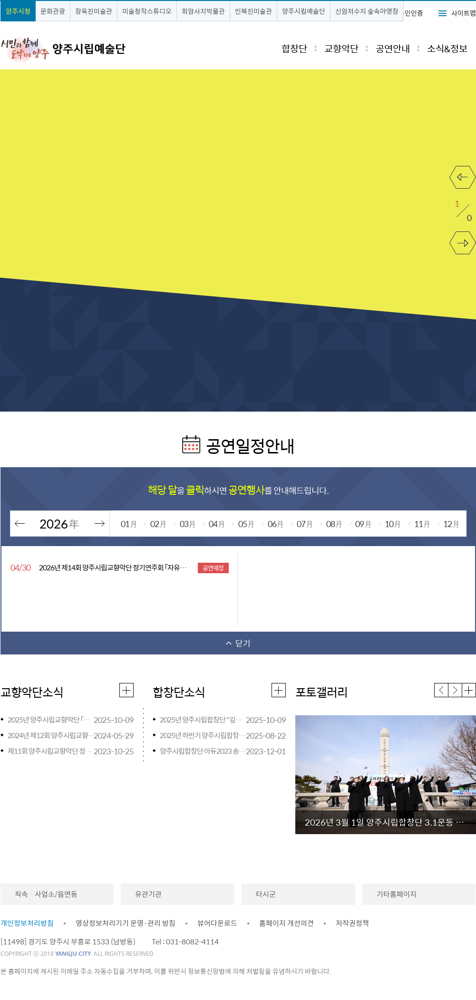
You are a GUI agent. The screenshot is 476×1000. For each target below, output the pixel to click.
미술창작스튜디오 (147, 11)
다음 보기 (462, 237)
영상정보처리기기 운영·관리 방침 (125, 923)
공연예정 (213, 567)
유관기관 (148, 894)
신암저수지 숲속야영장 (366, 11)
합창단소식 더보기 (279, 689)
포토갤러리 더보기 (469, 689)
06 (276, 523)
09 (363, 523)
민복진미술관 (253, 11)
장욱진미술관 (93, 11)
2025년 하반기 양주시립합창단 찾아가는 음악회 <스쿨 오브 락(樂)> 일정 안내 (204, 735)
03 (188, 523)
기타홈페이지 (397, 894)
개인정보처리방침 (27, 923)
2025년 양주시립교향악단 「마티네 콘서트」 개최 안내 (52, 719)
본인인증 (410, 13)
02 (158, 523)
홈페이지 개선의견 (286, 923)
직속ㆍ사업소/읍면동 (46, 894)
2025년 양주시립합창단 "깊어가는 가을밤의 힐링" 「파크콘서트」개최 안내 (204, 719)
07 (305, 523)
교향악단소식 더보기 (127, 689)
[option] (385, 774)
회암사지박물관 (203, 11)
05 (246, 523)
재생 (456, 125)
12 (451, 523)
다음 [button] (455, 690)
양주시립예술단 (303, 11)
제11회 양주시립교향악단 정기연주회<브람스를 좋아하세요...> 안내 (52, 751)
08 (334, 523)
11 (422, 523)
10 (393, 523)
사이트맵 (463, 13)
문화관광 (52, 11)
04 (217, 523)
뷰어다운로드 (217, 923)
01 (129, 523)
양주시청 (18, 11)
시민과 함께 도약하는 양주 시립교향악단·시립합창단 (80, 49)
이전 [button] (441, 690)
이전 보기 (462, 171)
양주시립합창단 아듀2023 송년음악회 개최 (204, 751)
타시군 (266, 894)
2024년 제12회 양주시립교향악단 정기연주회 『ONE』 (52, 735)
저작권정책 (352, 923)
